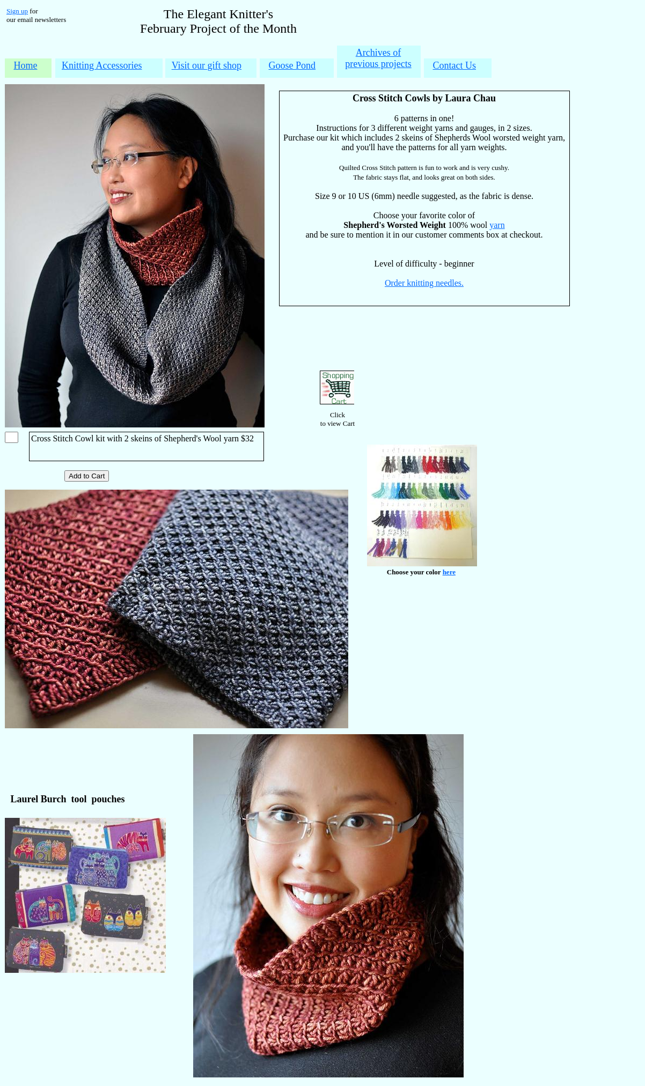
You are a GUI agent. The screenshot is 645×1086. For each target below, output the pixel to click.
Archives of (378, 52)
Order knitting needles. (424, 282)
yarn (496, 225)
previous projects (378, 63)
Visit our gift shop (206, 65)
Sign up (17, 11)
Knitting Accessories (102, 65)
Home (26, 65)
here (449, 572)
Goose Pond (292, 65)
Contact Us (455, 65)
